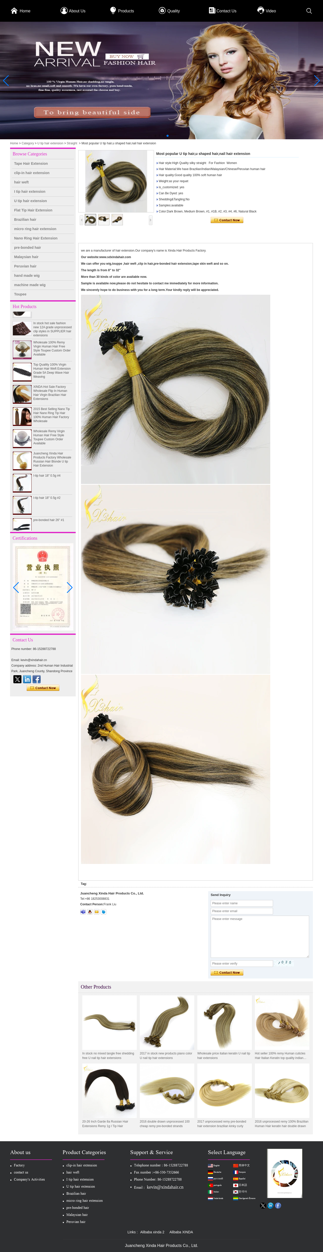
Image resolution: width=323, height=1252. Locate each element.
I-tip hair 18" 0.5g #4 (47, 477)
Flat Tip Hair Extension (33, 210)
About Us (77, 11)
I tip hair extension (29, 191)
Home (25, 11)
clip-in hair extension (31, 173)
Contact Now (43, 688)
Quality (173, 11)
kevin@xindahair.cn (165, 1187)
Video (271, 11)
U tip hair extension (50, 143)
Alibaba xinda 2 (152, 1232)
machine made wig (29, 285)
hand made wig (27, 276)
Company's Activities (29, 1180)
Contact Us (226, 11)
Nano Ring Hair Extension (36, 238)
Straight (72, 143)
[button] (155, 136)
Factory (19, 1165)
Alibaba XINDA (181, 1232)
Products (126, 11)
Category (28, 143)
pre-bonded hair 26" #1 (48, 522)
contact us (21, 1173)
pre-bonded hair (27, 248)
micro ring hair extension (35, 229)
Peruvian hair (25, 266)
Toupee (20, 294)
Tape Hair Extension (31, 163)
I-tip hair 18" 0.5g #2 (47, 500)
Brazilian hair (25, 219)
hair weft (21, 182)
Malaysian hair (26, 257)
